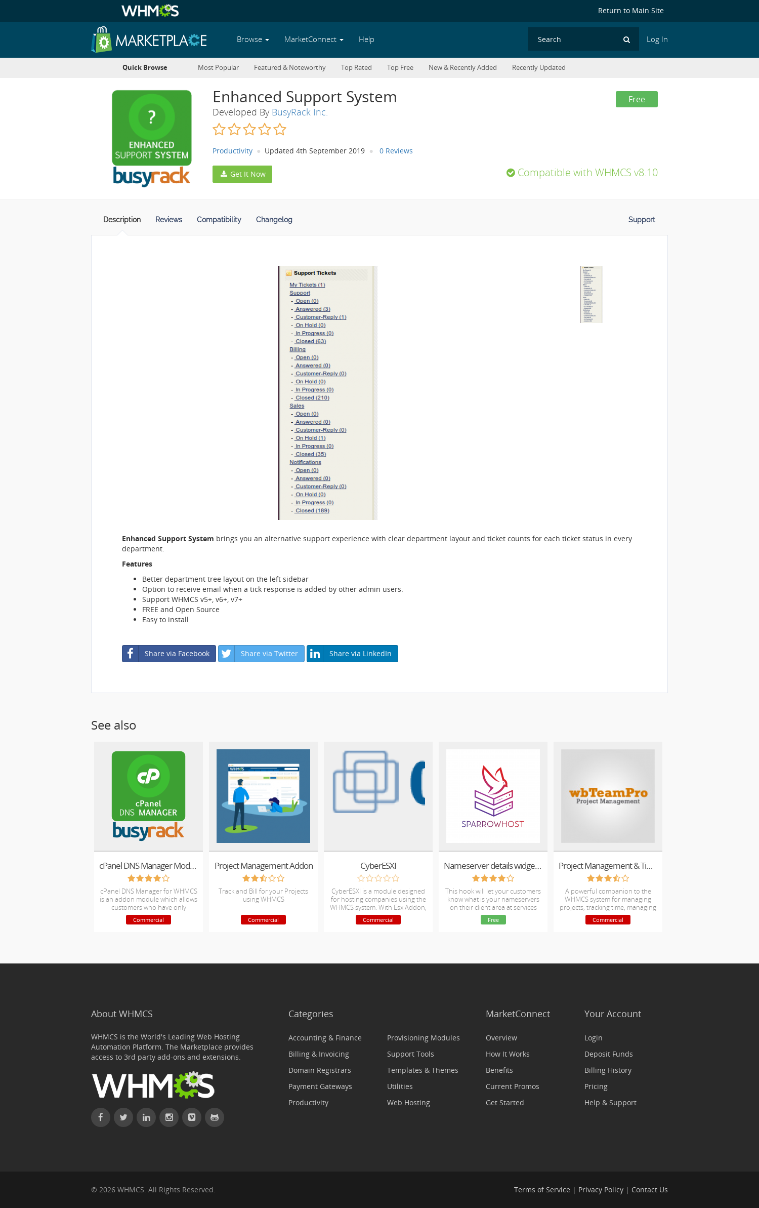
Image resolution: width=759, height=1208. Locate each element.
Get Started (505, 1102)
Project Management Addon (264, 865)
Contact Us (649, 1189)
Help (366, 39)
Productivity (232, 150)
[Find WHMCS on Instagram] (169, 1117)
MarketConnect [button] (314, 39)
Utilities (400, 1086)
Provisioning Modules (423, 1037)
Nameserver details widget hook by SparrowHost (493, 865)
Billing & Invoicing (318, 1054)
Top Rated (356, 67)
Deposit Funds (608, 1054)
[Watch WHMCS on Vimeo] (191, 1117)
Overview (501, 1037)
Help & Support (610, 1102)
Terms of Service (542, 1189)
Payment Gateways (320, 1086)
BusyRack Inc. (300, 112)
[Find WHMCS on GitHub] (214, 1117)
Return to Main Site (631, 10)
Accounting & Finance (325, 1037)
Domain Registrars (319, 1070)
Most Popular (218, 67)
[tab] (122, 222)
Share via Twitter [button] (258, 654)
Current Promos (512, 1086)
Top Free (400, 67)
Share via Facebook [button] (165, 654)
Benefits (499, 1070)
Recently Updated (539, 67)
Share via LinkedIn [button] (349, 654)
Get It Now (242, 174)
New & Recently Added (463, 67)
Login (593, 1037)
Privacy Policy (600, 1189)
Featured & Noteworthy (290, 67)
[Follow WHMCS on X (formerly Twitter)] (123, 1117)
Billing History (607, 1070)
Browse (253, 39)
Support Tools (410, 1054)
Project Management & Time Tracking (608, 865)
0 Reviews (396, 150)
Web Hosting (408, 1102)
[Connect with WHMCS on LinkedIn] (146, 1117)
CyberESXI (378, 865)
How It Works (508, 1054)
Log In (657, 39)
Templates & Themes (422, 1070)
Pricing (596, 1086)
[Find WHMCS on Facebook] (100, 1117)
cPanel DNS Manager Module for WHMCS (148, 865)
